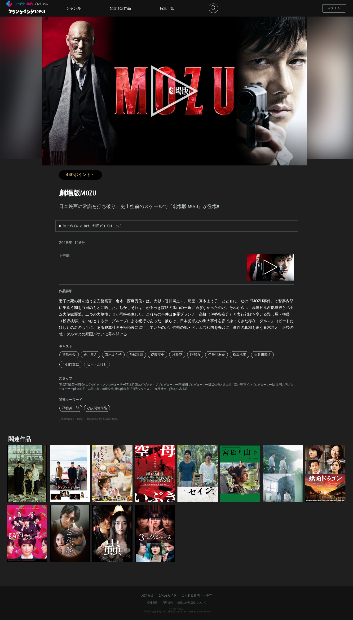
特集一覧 (167, 8)
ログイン (334, 8)
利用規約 (167, 602)
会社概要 (152, 602)
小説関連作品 (97, 408)
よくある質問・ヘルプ (196, 595)
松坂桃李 (239, 354)
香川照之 (90, 354)
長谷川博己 (262, 354)
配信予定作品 (120, 8)
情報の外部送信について (191, 602)
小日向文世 (70, 364)
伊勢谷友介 (216, 354)
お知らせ (147, 595)
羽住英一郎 (70, 408)
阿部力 (195, 354)
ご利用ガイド (167, 595)
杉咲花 (177, 354)
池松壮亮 (136, 354)
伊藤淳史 (157, 354)
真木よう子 (113, 354)
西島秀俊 (69, 354)
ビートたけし (97, 364)
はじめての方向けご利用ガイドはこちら (93, 226)
